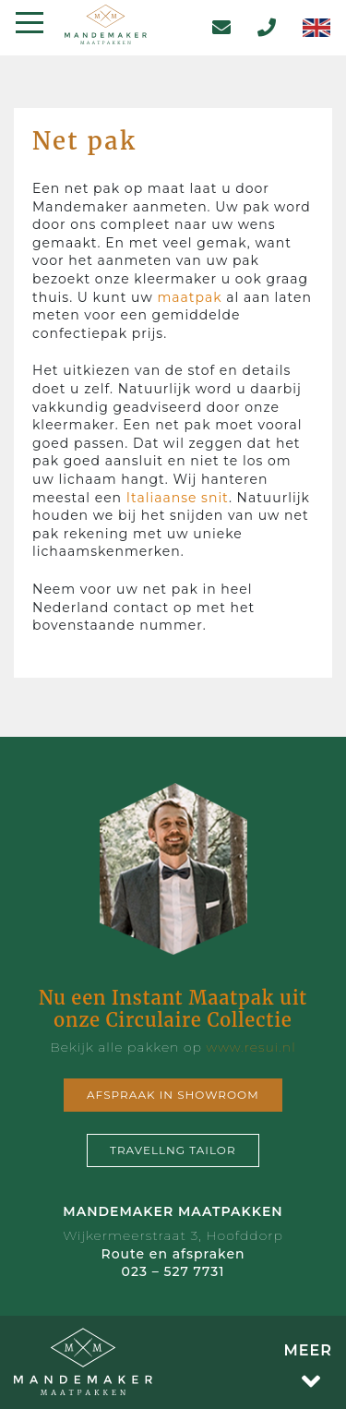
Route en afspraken (173, 1254)
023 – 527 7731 (173, 1271)
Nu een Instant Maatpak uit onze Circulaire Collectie (173, 1008)
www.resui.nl (250, 1047)
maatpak (189, 297)
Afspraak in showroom (173, 1095)
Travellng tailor (173, 1150)
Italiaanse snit (177, 497)
